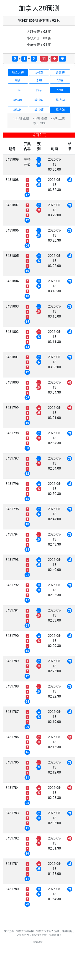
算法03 (60, 100)
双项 (60, 80)
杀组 (39, 80)
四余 (39, 90)
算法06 (60, 109)
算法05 (39, 109)
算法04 (17, 109)
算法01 (17, 100)
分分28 (60, 72)
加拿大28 (18, 72)
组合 (18, 80)
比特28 (39, 72)
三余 (18, 90)
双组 (60, 90)
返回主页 (39, 135)
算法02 (39, 100)
